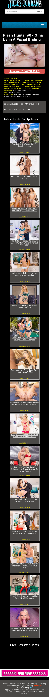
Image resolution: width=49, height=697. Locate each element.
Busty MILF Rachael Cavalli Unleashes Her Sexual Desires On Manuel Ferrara (24, 469)
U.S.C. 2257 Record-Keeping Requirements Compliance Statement (25, 692)
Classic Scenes (10, 96)
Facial (19, 96)
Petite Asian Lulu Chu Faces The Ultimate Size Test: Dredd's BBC (24, 533)
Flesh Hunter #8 (15, 92)
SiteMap (34, 684)
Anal (15, 94)
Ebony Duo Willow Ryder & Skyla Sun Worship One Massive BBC (24, 210)
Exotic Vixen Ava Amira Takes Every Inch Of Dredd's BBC (24, 371)
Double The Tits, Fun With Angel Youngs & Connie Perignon (24, 339)
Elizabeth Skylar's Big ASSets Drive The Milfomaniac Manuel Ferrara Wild (24, 566)
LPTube (29, 686)
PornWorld (11, 686)
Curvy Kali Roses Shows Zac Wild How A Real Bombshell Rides (24, 436)
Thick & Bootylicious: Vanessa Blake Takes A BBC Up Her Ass (24, 597)
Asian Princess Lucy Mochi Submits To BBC (24, 177)
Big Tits (21, 94)
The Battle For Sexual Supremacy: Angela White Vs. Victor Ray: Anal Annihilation (24, 243)
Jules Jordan (26, 90)
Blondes (28, 94)
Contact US (24, 684)
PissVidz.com (22, 688)
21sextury (42, 684)
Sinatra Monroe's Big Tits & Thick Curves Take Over (24, 306)
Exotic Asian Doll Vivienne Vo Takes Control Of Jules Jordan (24, 274)
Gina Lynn (17, 90)
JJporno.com (8, 684)
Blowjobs (35, 94)
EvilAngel (20, 686)
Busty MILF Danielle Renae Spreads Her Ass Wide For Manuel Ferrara (24, 403)
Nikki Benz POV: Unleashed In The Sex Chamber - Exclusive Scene (24, 629)
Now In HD (27, 96)
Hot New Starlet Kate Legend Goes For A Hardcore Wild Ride (24, 500)
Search (39, 11)
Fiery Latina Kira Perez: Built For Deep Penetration (24, 145)
